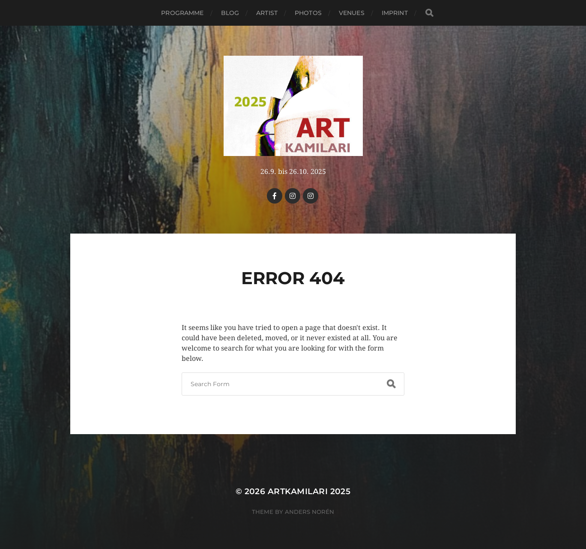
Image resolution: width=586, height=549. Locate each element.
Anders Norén (309, 511)
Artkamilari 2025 (309, 491)
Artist (267, 13)
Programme (182, 13)
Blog (230, 13)
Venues (352, 13)
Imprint (395, 13)
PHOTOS (308, 13)
